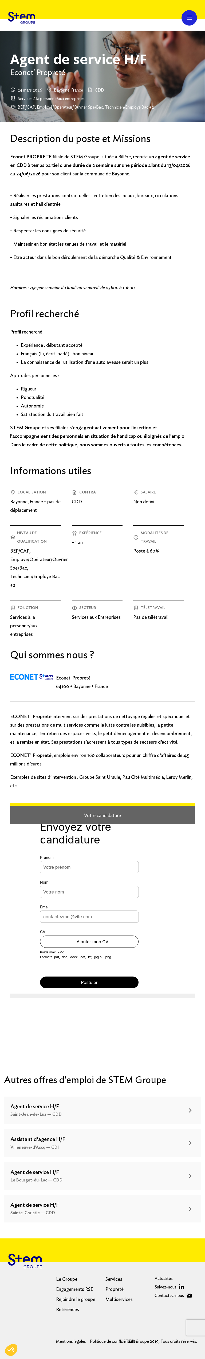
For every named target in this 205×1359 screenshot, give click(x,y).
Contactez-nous (169, 1296)
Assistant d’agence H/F (37, 1139)
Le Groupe (66, 1279)
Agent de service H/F (34, 1106)
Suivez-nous (165, 1287)
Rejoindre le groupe (75, 1299)
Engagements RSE (74, 1289)
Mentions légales (71, 1341)
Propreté (114, 1289)
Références (67, 1309)
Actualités (164, 1278)
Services (113, 1279)
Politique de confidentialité (113, 1341)
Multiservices (119, 1299)
